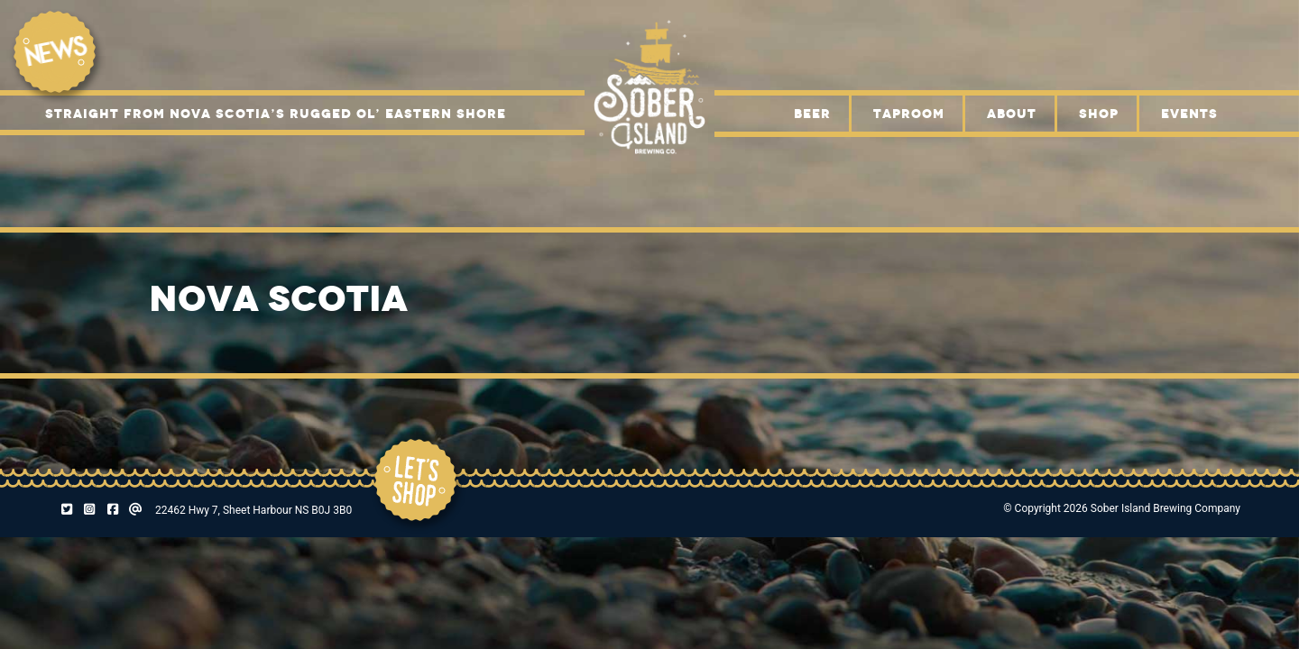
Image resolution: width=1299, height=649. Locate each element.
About (1011, 113)
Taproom (908, 113)
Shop (1099, 113)
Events (1189, 113)
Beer (812, 113)
